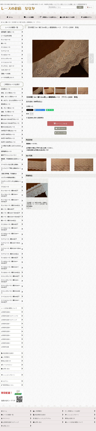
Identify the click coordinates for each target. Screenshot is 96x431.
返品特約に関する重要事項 (34, 118)
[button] (29, 58)
